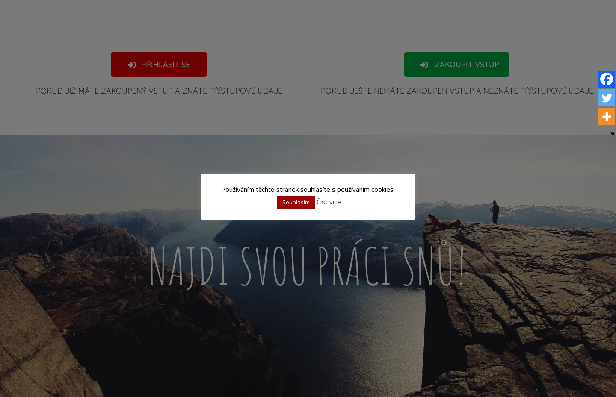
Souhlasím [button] (296, 202)
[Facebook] (606, 79)
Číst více (329, 201)
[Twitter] (606, 97)
